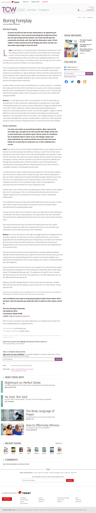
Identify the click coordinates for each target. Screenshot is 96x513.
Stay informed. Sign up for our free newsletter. (48, 477)
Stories (22, 501)
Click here (46, 335)
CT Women (71, 67)
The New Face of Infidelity (85, 45)
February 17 (59, 453)
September (90, 17)
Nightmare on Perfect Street (23, 382)
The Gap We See (24, 499)
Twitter (27, 464)
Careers (41, 498)
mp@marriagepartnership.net (19, 316)
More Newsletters (70, 77)
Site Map (46, 472)
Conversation (14, 365)
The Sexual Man (8, 328)
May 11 (13, 453)
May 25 (5, 453)
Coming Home (72, 69)
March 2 (52, 453)
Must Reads (31, 10)
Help (77, 498)
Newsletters (35, 1)
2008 (84, 17)
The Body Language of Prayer (40, 413)
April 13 (28, 453)
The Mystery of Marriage (11, 331)
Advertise (59, 501)
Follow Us (41, 501)
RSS (62, 472)
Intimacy (21, 365)
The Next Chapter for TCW (86, 41)
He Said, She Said (16, 397)
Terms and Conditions (54, 472)
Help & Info (73, 472)
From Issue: (6, 369)
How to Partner (24, 503)
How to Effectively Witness (42, 425)
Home (79, 17)
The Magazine (44, 10)
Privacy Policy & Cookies (63, 498)
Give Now (45, 1)
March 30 (36, 453)
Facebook (21, 464)
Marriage (26, 365)
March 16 (44, 453)
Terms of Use (60, 499)
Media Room (42, 499)
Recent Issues (13, 443)
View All (82, 53)
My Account (78, 501)
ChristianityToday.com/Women (13, 344)
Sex (31, 365)
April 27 (21, 453)
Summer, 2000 (29, 369)
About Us (25, 1)
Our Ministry (23, 498)
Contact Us (67, 472)
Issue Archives (72, 35)
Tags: (4, 365)
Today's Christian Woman (26, 472)
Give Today (7, 498)
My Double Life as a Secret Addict (86, 50)
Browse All (58, 443)
